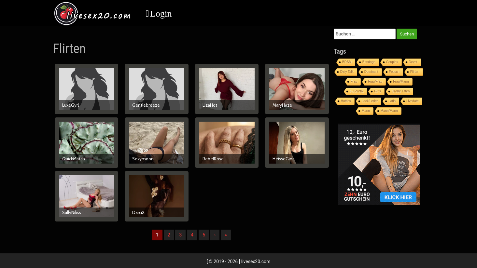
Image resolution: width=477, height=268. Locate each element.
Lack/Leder (370, 101)
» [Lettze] (226, 234)
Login (161, 13)
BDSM (347, 62)
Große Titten (401, 91)
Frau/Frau (375, 81)
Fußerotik (356, 91)
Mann (366, 111)
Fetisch (394, 72)
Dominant (371, 72)
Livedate (412, 101)
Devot (413, 62)
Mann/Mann (389, 111)
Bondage (368, 62)
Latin (392, 101)
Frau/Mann (401, 81)
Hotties (346, 101)
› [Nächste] (215, 234)
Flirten (414, 72)
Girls (377, 91)
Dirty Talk (347, 72)
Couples (392, 62)
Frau (354, 81)
